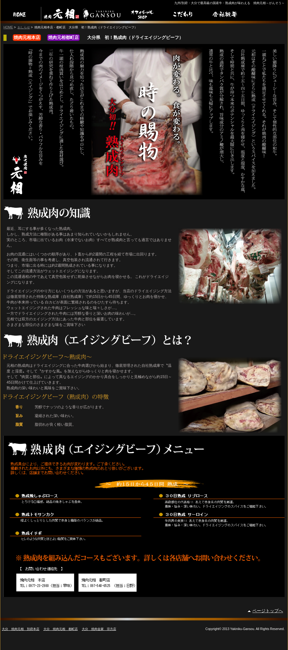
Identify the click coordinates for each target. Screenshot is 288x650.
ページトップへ (267, 611)
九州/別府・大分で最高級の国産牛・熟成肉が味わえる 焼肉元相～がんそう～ (229, 3)
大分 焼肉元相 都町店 (60, 629)
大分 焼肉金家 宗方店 (99, 629)
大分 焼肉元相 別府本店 (20, 629)
